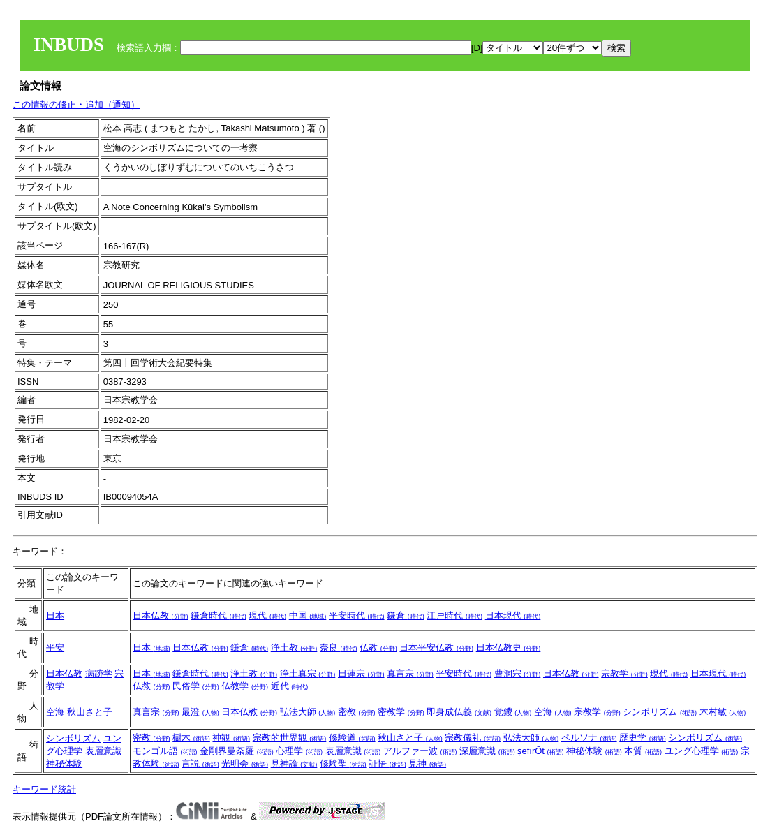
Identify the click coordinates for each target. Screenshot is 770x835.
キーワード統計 (44, 789)
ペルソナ (589, 737)
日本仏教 (160, 615)
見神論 (294, 763)
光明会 (244, 763)
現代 (267, 615)
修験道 (352, 737)
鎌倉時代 (218, 615)
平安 (55, 647)
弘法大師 (308, 712)
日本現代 (513, 615)
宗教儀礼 (473, 737)
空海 (55, 712)
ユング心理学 (702, 751)
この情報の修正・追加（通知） (76, 104)
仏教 (378, 647)
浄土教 (294, 647)
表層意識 (103, 751)
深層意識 (487, 751)
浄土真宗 (308, 673)
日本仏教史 (508, 647)
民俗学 (195, 686)
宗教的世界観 (290, 737)
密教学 (401, 712)
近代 (290, 686)
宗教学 (624, 673)
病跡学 (98, 673)
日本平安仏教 (436, 647)
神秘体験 (64, 763)
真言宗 (410, 673)
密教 (357, 712)
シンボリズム (660, 712)
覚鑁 (513, 712)
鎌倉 (405, 615)
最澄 (200, 712)
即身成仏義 (459, 712)
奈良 (338, 647)
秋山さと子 (89, 712)
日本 (55, 615)
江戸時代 (454, 615)
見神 (427, 763)
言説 (200, 763)
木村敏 (722, 712)
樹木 (191, 737)
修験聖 (343, 763)
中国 (308, 615)
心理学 (299, 751)
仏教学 (244, 686)
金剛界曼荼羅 (237, 751)
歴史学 (642, 737)
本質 (643, 751)
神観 (231, 737)
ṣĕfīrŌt (540, 751)
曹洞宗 (517, 673)
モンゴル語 (165, 751)
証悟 (387, 763)
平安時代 (357, 615)
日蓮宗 (361, 673)
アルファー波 (420, 751)
